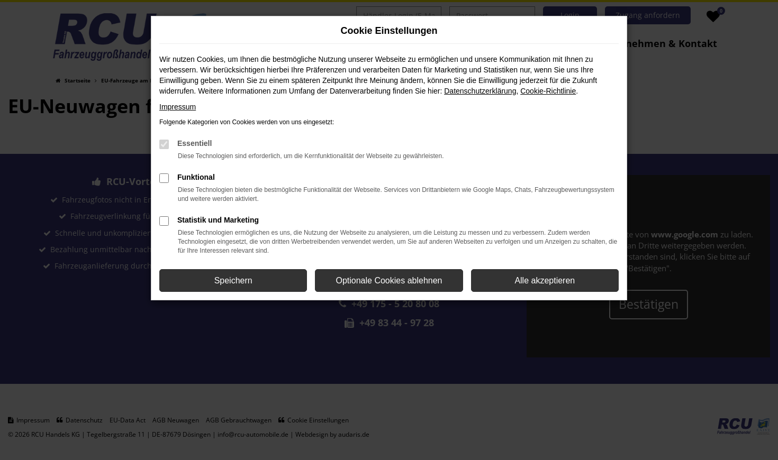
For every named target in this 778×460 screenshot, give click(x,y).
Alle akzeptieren (544, 280)
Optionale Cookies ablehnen (389, 280)
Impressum (177, 107)
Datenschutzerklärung (480, 91)
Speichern (233, 280)
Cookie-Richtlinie (548, 91)
